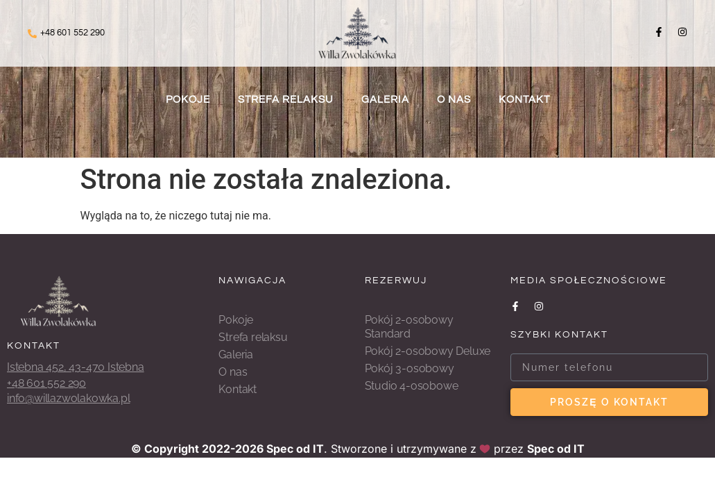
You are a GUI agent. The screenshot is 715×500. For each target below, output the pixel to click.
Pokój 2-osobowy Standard (409, 326)
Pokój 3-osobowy (409, 368)
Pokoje (188, 99)
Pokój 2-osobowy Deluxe (428, 351)
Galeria (385, 99)
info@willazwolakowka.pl (68, 398)
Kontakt (524, 99)
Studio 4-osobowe (411, 385)
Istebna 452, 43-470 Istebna (75, 367)
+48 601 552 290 (72, 33)
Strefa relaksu (286, 99)
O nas (454, 99)
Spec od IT (295, 449)
